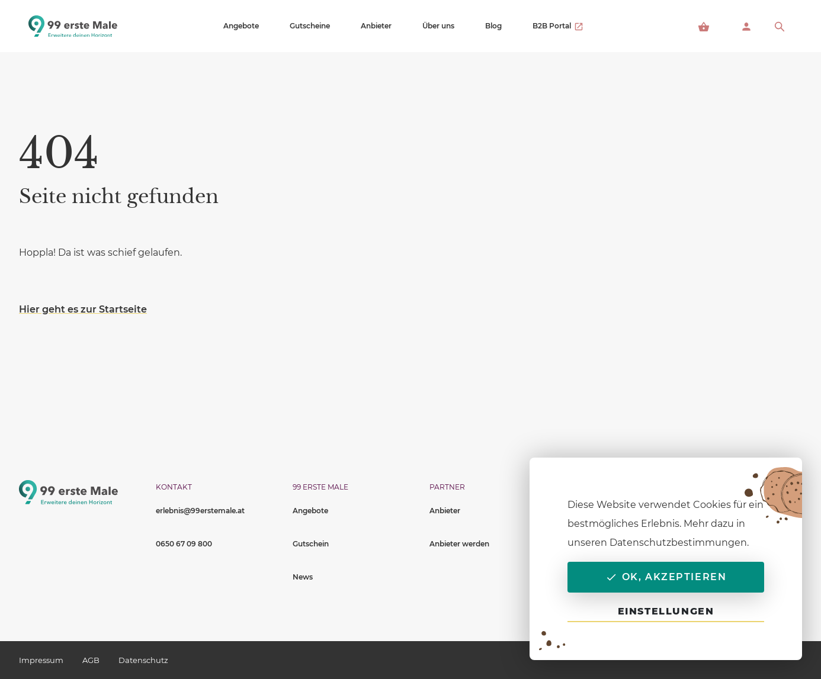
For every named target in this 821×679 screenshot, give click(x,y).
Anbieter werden (459, 543)
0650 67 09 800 (184, 543)
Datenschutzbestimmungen (678, 542)
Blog (493, 25)
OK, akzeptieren (666, 577)
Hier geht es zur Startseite (83, 309)
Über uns (438, 25)
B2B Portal (559, 27)
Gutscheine (310, 25)
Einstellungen (666, 611)
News (303, 576)
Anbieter (376, 25)
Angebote (241, 25)
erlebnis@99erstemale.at (200, 510)
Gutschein (311, 543)
